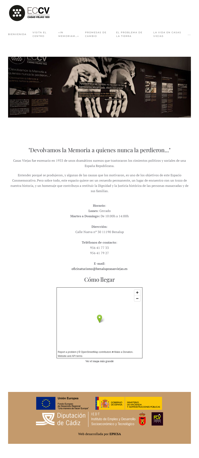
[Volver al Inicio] (29, 13)
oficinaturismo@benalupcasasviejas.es (99, 268)
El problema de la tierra (129, 34)
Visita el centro (40, 34)
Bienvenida (17, 34)
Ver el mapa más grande (99, 361)
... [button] (189, 34)
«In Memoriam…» (68, 34)
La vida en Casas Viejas (167, 34)
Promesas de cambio (95, 34)
